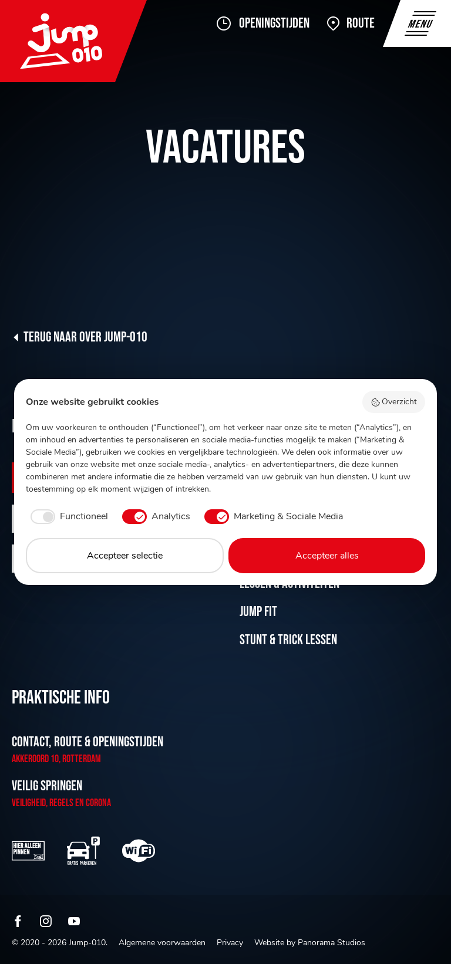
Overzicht (394, 401)
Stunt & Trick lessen (288, 639)
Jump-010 (73, 41)
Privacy (230, 942)
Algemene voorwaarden (162, 942)
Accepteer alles (327, 555)
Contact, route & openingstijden (87, 741)
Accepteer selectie (125, 555)
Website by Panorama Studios (309, 942)
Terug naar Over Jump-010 (85, 337)
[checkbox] (67, 516)
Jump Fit (258, 611)
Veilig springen (47, 785)
